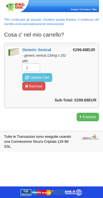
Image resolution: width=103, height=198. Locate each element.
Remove (33, 86)
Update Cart (37, 77)
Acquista (88, 117)
